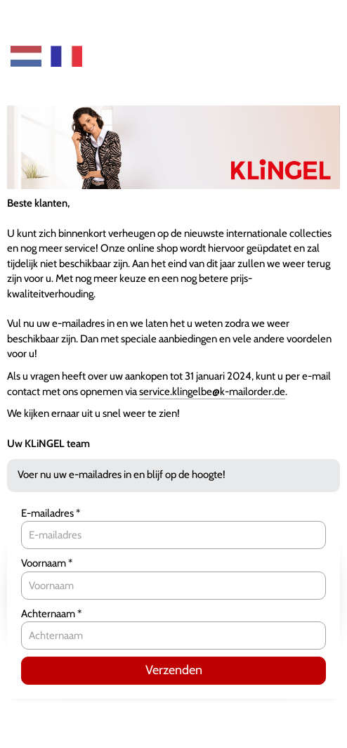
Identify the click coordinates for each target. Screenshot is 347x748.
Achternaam (49, 613)
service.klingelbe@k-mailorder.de (212, 391)
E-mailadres (48, 513)
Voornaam (44, 563)
